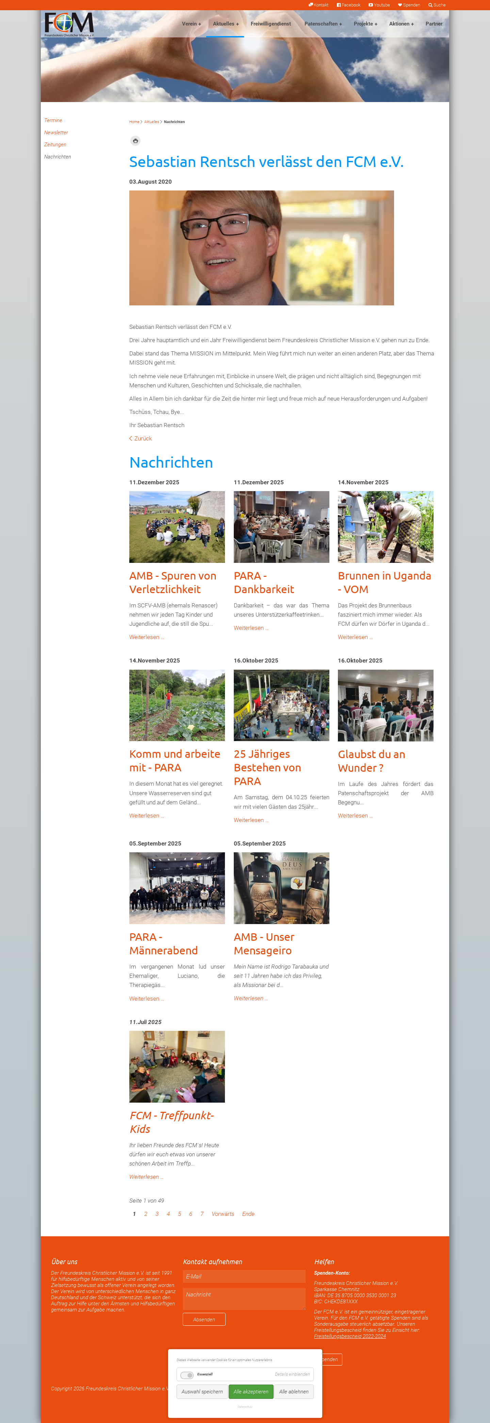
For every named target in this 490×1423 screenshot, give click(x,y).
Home (134, 122)
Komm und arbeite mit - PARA (174, 760)
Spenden (411, 4)
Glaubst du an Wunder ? (371, 760)
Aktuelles (223, 24)
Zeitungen (55, 144)
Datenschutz (245, 1406)
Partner (434, 24)
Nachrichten (57, 157)
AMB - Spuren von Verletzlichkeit (172, 582)
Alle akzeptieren (251, 1392)
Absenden (204, 1320)
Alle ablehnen (294, 1392)
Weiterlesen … (146, 637)
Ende (248, 1213)
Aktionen (399, 24)
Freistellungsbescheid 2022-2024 (350, 1336)
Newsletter (56, 133)
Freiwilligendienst (271, 24)
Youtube (382, 4)
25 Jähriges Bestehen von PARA (267, 767)
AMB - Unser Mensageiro (264, 943)
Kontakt (321, 4)
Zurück (143, 438)
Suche (440, 4)
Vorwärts (223, 1213)
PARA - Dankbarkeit (264, 582)
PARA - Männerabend (163, 943)
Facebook (351, 4)
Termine (53, 120)
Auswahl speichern (202, 1392)
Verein (189, 24)
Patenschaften (321, 24)
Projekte (363, 24)
